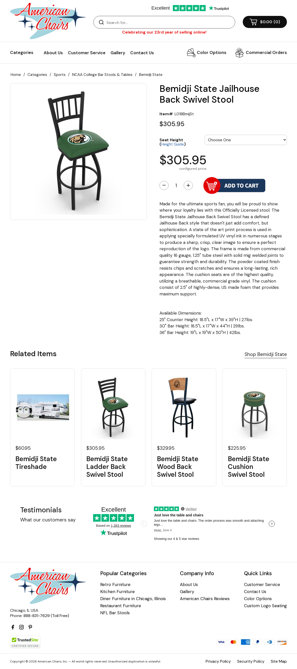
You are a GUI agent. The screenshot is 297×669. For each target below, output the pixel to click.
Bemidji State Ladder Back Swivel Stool (107, 467)
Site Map (279, 661)
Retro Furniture (115, 584)
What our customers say (48, 520)
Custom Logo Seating (265, 606)
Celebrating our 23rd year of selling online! (164, 32)
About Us (53, 52)
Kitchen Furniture (117, 592)
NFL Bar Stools (115, 613)
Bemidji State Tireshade (36, 463)
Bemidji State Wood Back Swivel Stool (177, 467)
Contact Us (142, 52)
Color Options (211, 52)
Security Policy (250, 661)
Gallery (118, 52)
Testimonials (41, 510)
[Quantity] (176, 185)
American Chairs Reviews (205, 599)
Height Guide (172, 144)
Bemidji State (151, 74)
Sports (60, 74)
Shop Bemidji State (266, 354)
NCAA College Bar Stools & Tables (102, 74)
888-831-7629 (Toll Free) (46, 615)
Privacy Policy (218, 661)
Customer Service (86, 52)
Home (16, 74)
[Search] (169, 22)
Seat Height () (172, 142)
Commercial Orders (266, 52)
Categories (37, 74)
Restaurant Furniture (120, 606)
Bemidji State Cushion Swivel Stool (248, 467)
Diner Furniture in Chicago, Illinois (133, 599)
